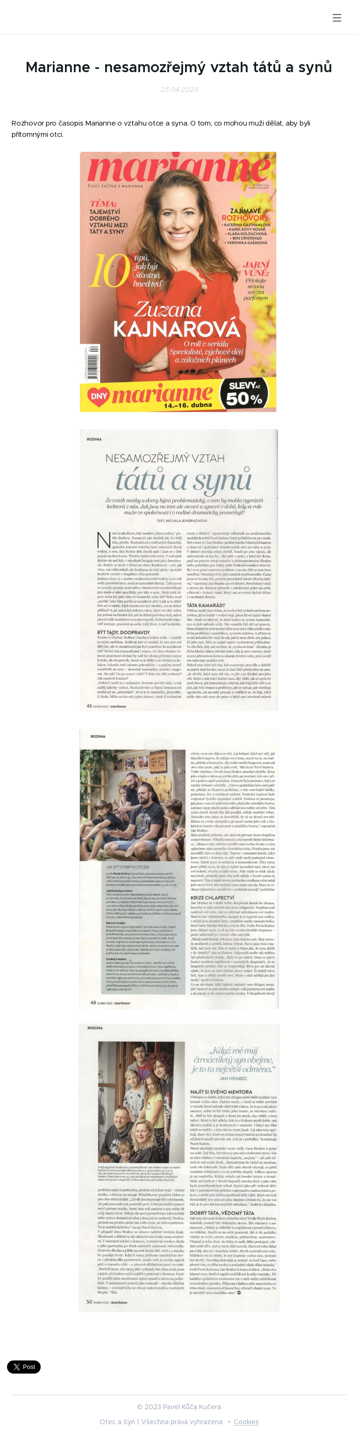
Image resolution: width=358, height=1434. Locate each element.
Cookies (246, 1422)
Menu (337, 17)
